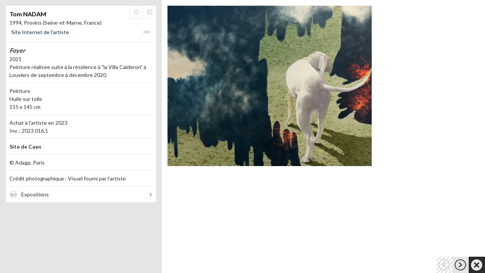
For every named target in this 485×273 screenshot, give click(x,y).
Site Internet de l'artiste (40, 32)
